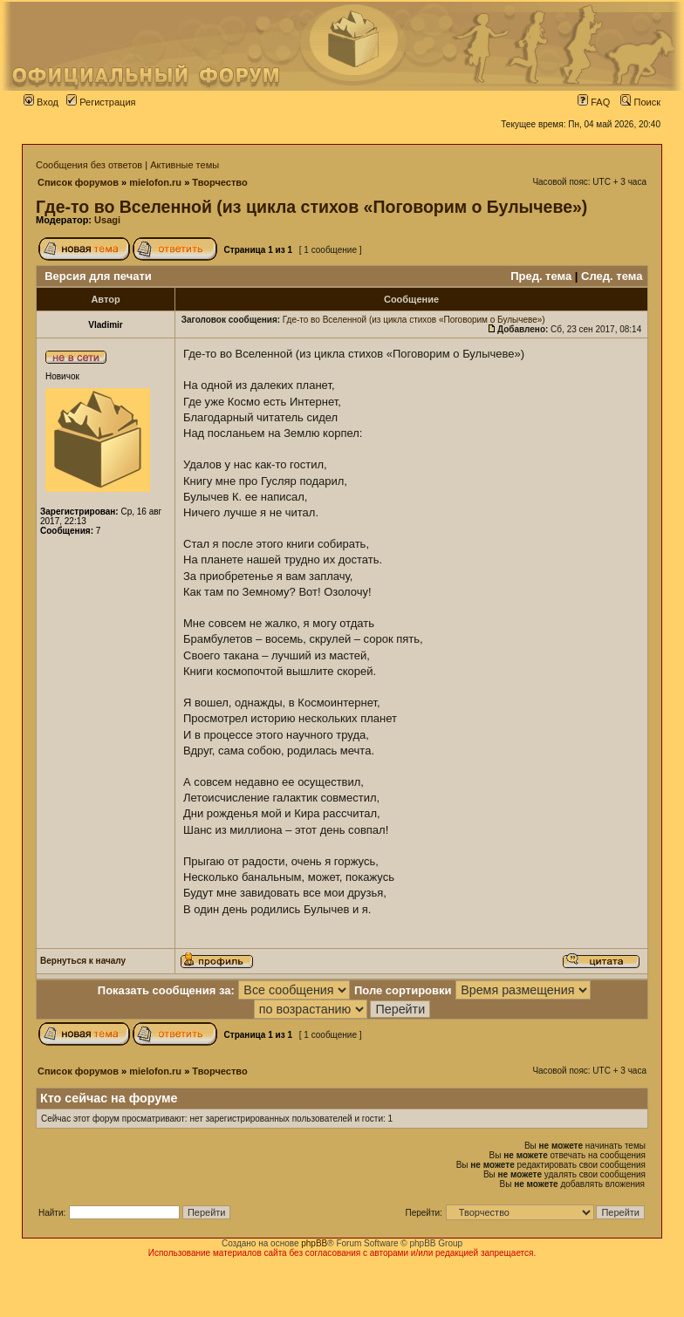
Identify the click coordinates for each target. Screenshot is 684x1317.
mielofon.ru (155, 182)
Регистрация (100, 102)
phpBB (314, 1243)
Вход (41, 102)
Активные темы (184, 165)
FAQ (594, 102)
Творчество (219, 182)
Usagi (107, 220)
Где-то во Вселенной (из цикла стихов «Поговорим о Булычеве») (311, 206)
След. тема (611, 276)
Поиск (640, 102)
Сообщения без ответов (89, 165)
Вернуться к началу (83, 961)
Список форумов (78, 182)
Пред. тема (540, 276)
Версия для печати (98, 276)
